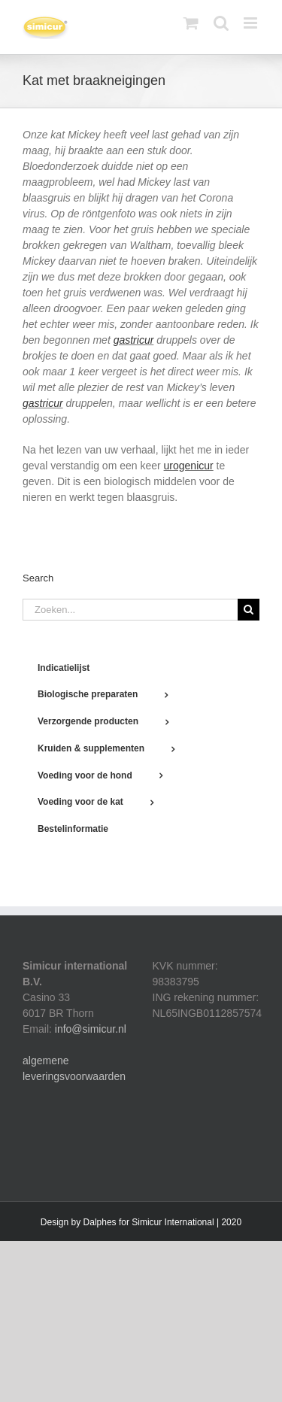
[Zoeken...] (130, 610)
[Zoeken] (248, 610)
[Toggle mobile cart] (191, 23)
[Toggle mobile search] (221, 23)
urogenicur (189, 466)
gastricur (134, 340)
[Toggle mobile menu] (251, 23)
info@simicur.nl (90, 1029)
